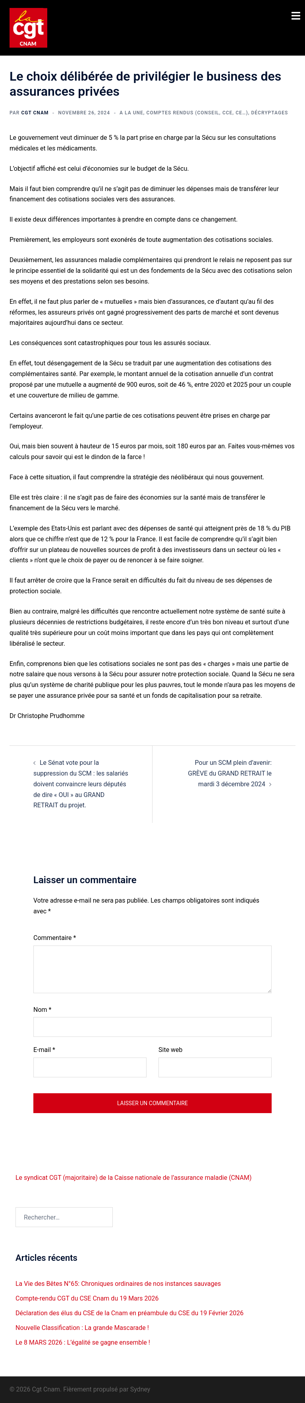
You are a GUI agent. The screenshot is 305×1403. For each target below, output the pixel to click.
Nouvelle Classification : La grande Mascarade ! (82, 1328)
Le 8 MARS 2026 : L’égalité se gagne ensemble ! (82, 1342)
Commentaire (54, 938)
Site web (170, 1050)
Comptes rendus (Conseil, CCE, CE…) (197, 113)
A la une (131, 113)
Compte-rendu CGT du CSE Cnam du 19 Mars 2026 (86, 1298)
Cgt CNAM (34, 113)
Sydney (140, 1389)
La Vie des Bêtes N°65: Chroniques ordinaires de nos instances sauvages (118, 1283)
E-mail (44, 1050)
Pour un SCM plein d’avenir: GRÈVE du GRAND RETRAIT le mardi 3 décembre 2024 (230, 773)
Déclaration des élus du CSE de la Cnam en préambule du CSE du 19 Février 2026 (129, 1313)
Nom (42, 1009)
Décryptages (269, 113)
